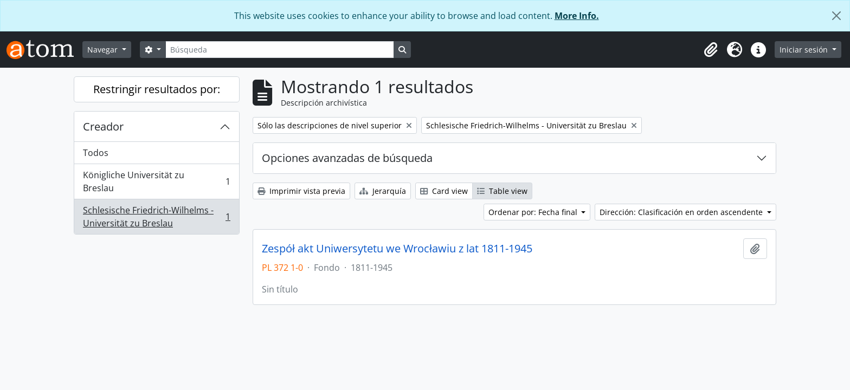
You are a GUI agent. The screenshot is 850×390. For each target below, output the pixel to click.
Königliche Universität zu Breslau (156, 181)
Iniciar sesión (805, 49)
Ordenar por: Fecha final (533, 212)
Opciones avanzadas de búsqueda (347, 158)
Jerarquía (382, 191)
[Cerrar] (836, 16)
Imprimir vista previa (301, 191)
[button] (711, 50)
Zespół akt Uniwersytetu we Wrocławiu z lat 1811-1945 (397, 248)
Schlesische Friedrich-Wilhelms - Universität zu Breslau (156, 216)
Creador (103, 126)
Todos (95, 153)
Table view (502, 191)
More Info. (577, 16)
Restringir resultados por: (156, 89)
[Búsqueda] (279, 49)
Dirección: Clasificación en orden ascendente (682, 212)
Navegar (103, 49)
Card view (444, 191)
